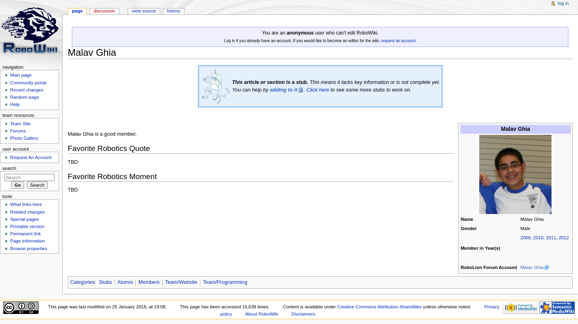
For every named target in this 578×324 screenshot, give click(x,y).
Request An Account (30, 157)
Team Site (20, 123)
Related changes (27, 212)
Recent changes (26, 90)
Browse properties (28, 248)
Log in (563, 3)
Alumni (125, 282)
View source (144, 10)
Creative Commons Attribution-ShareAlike (379, 306)
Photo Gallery (24, 138)
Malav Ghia (532, 267)
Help (15, 104)
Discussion (104, 10)
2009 (526, 237)
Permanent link (25, 233)
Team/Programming (225, 282)
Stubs (105, 282)
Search (9, 168)
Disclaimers (303, 314)
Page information (27, 240)
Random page (24, 97)
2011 (551, 237)
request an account (398, 41)
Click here (318, 90)
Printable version (27, 226)
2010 (538, 237)
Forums (18, 130)
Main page (21, 75)
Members (149, 282)
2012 (564, 237)
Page (77, 10)
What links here (26, 204)
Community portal (28, 82)
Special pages (24, 219)
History (174, 10)
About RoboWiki (261, 314)
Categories (82, 282)
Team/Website (181, 282)
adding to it (283, 90)
